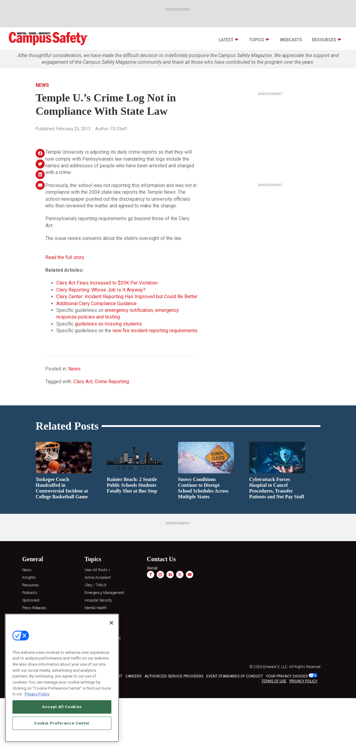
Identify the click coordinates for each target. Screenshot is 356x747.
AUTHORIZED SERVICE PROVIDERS (174, 676)
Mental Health (96, 608)
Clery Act (82, 381)
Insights (29, 578)
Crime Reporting (112, 381)
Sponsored (30, 600)
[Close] (111, 622)
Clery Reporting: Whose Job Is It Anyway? (100, 290)
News (42, 85)
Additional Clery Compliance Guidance (96, 303)
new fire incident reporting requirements (155, 330)
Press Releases (34, 608)
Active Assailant (98, 578)
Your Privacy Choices (287, 676)
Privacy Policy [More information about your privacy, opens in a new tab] (37, 694)
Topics (256, 40)
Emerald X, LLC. (275, 667)
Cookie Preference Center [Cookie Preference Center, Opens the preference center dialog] (62, 723)
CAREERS (133, 676)
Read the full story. (65, 257)
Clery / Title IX (95, 585)
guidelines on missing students (108, 324)
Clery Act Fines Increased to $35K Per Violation (107, 283)
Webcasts (291, 40)
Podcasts (29, 593)
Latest (226, 40)
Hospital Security (98, 600)
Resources (324, 40)
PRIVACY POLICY (303, 681)
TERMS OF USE (273, 681)
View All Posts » (97, 570)
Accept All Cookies (62, 706)
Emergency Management (104, 593)
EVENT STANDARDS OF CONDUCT (234, 676)
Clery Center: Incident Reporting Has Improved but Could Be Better (126, 296)
